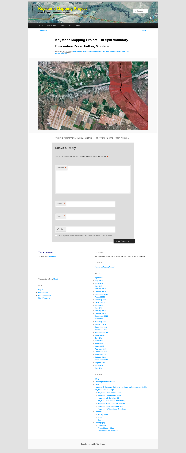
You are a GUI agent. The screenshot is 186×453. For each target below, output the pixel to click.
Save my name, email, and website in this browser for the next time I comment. (86, 236)
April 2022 (99, 278)
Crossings (102, 425)
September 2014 (101, 316)
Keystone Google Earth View (109, 395)
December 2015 (101, 302)
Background (103, 414)
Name (61, 203)
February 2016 (100, 300)
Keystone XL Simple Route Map (110, 406)
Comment (61, 168)
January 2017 (100, 289)
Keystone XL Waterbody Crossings (112, 409)
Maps (62, 25)
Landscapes (51, 25)
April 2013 (99, 343)
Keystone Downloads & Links (109, 393)
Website (60, 229)
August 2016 (100, 297)
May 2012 (98, 368)
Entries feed (43, 292)
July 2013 (99, 338)
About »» (52, 256)
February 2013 (100, 349)
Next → (145, 31)
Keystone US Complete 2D (108, 398)
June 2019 (99, 283)
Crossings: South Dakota (105, 382)
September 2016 (101, 294)
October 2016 (100, 291)
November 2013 (101, 330)
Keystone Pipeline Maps (104, 390)
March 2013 (99, 346)
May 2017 (98, 286)
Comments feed (44, 295)
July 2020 (99, 280)
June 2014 (99, 319)
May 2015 (98, 308)
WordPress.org (44, 298)
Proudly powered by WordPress (93, 444)
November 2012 (101, 354)
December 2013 (101, 327)
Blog (70, 25)
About (41, 25)
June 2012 (99, 365)
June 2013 (99, 341)
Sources (101, 420)
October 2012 (100, 357)
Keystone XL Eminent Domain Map (112, 401)
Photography (100, 423)
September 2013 (101, 333)
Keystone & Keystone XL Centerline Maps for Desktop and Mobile (121, 387)
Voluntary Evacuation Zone (108, 431)
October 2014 (100, 313)
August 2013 (100, 335)
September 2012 (101, 360)
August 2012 (100, 363)
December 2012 (101, 352)
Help (78, 25)
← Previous (42, 31)
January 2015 (100, 311)
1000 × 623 (77, 51)
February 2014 (100, 321)
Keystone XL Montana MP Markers (111, 403)
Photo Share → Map (106, 428)
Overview (98, 412)
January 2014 (100, 324)
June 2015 (99, 305)
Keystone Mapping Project (62, 8)
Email (61, 216)
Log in (40, 290)
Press (100, 417)
